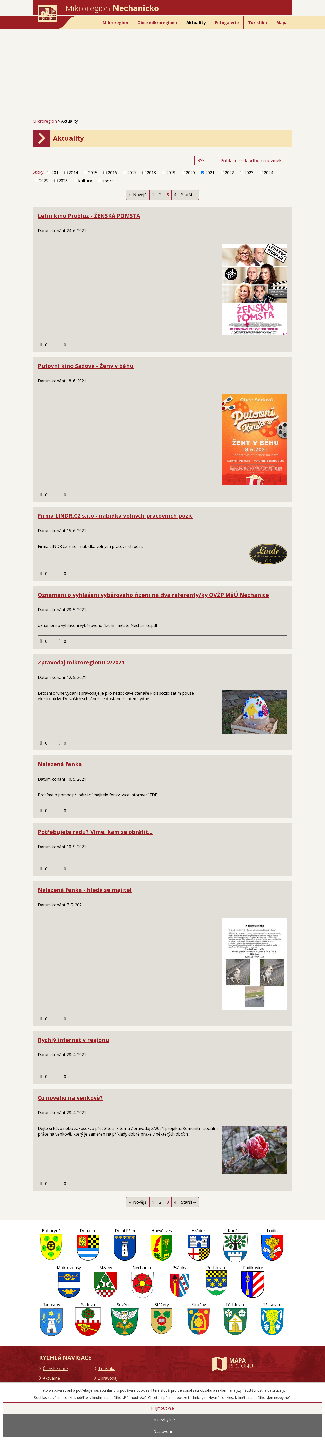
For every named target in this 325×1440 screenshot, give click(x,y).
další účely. (276, 1390)
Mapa (282, 22)
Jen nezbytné (162, 1420)
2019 (170, 172)
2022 (229, 172)
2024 (268, 172)
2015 (92, 172)
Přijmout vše (162, 1408)
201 (54, 172)
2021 (209, 172)
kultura (85, 181)
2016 (112, 172)
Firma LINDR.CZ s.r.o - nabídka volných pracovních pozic (115, 515)
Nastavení (162, 1431)
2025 (43, 181)
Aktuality (196, 22)
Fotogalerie (227, 22)
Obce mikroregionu (157, 22)
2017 (131, 172)
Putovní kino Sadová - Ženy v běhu (86, 365)
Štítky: (38, 172)
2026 (63, 181)
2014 (73, 172)
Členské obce (55, 1368)
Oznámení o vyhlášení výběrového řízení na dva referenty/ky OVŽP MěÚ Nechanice (153, 594)
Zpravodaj (107, 1378)
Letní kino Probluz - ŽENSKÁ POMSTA (89, 215)
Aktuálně (51, 1378)
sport (107, 181)
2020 (190, 172)
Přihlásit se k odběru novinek (255, 160)
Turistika (257, 22)
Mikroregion (115, 22)
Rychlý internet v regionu (73, 1039)
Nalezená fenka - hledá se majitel (85, 889)
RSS (204, 160)
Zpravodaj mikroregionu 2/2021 (81, 662)
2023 (249, 172)
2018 (151, 172)
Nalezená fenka (60, 764)
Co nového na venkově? (70, 1097)
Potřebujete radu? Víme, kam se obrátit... (95, 831)
